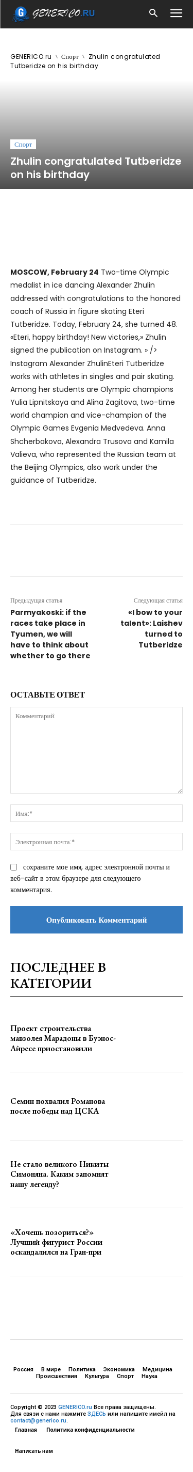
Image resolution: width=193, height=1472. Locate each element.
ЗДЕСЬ (96, 1414)
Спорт (70, 56)
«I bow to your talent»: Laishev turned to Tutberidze (151, 628)
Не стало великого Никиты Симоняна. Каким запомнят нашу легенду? (59, 1174)
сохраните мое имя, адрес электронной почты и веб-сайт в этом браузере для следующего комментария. (90, 878)
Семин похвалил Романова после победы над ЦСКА (57, 1106)
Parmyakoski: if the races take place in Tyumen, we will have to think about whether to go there (50, 634)
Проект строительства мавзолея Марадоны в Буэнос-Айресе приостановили (63, 1038)
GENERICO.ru (31, 56)
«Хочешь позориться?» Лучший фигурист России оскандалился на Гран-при (56, 1242)
